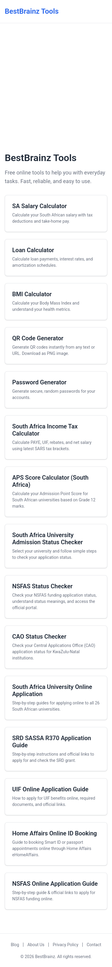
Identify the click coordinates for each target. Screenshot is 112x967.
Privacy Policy (65, 944)
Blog (15, 944)
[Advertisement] (56, 87)
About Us (35, 944)
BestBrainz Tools (32, 11)
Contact (94, 944)
